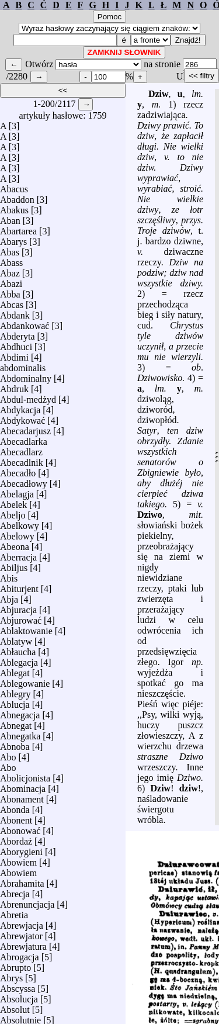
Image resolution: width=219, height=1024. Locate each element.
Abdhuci (16, 347)
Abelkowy (19, 526)
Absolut (15, 1010)
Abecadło (18, 473)
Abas (9, 252)
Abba (10, 294)
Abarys (13, 242)
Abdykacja (20, 410)
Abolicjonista (25, 778)
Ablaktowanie (26, 631)
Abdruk (14, 389)
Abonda (15, 810)
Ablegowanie (25, 684)
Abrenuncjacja (27, 904)
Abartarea (18, 231)
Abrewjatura (23, 947)
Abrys (11, 978)
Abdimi (14, 357)
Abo (8, 757)
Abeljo (13, 515)
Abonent (16, 820)
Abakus (14, 210)
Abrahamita (22, 883)
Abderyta (17, 336)
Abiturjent (19, 589)
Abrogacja (19, 957)
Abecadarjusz (25, 431)
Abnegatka (20, 736)
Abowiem (18, 862)
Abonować (20, 831)
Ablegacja (19, 662)
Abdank (15, 315)
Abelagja (17, 494)
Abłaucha (18, 652)
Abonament (22, 799)
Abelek (13, 505)
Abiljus (13, 568)
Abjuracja (18, 610)
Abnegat (16, 726)
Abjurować (20, 620)
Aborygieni (21, 852)
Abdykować (22, 420)
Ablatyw (16, 641)
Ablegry (15, 694)
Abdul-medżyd (28, 399)
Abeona (14, 547)
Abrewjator (21, 936)
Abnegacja (20, 715)
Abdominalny (25, 378)
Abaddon (17, 200)
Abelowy (17, 536)
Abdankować (24, 326)
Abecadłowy (23, 484)
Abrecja (15, 894)
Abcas (11, 305)
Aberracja (18, 557)
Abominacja (23, 789)
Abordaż (16, 841)
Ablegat (15, 673)
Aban (10, 221)
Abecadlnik (21, 463)
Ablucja (15, 705)
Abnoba (15, 747)
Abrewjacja (21, 925)
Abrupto (15, 968)
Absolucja (19, 999)
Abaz (10, 273)
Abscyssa (17, 989)
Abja (9, 599)
